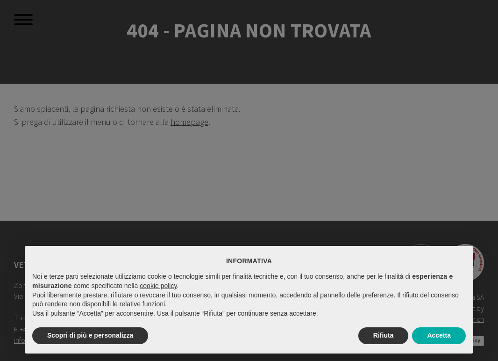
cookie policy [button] (158, 285)
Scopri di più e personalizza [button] (90, 335)
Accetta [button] (439, 335)
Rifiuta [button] (383, 335)
